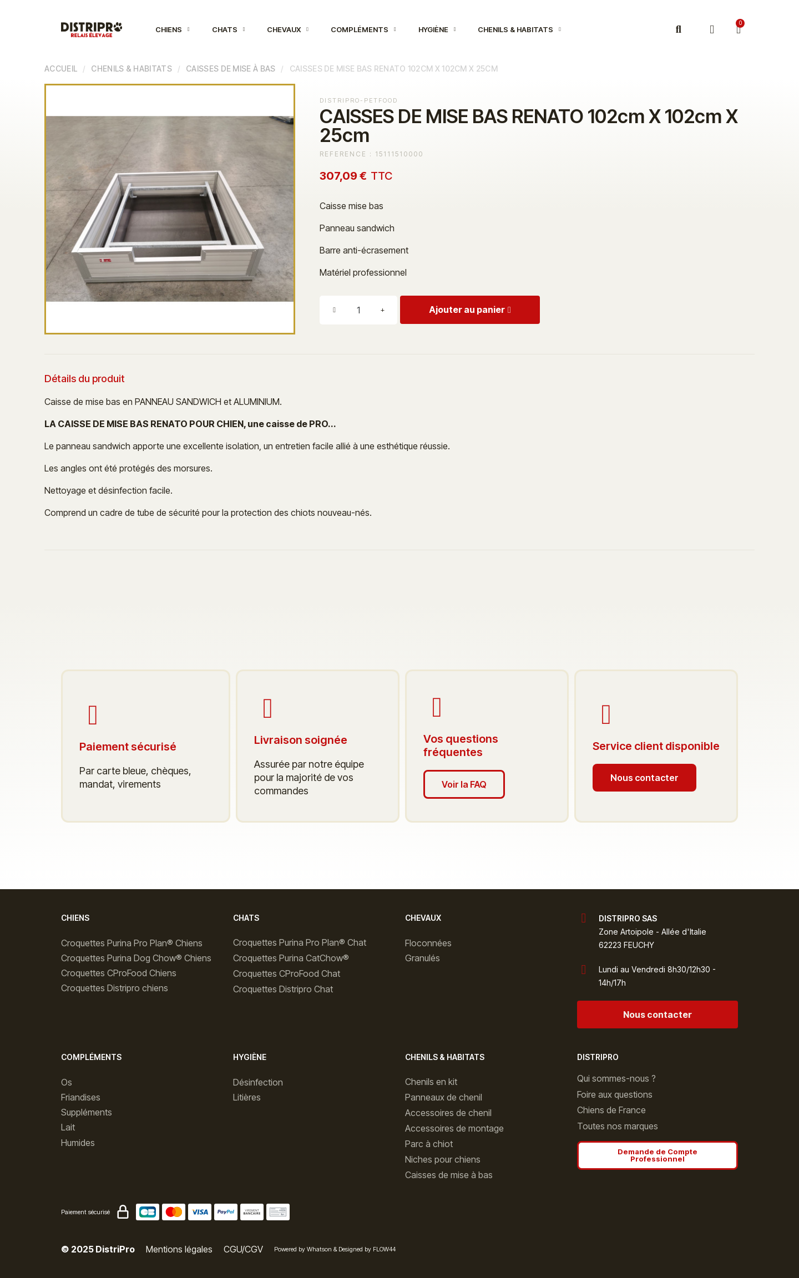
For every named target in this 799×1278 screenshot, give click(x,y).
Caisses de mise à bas (230, 69)
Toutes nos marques (617, 1126)
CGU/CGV (243, 1249)
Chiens (172, 29)
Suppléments (86, 1112)
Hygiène (437, 29)
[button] (678, 30)
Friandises (80, 1097)
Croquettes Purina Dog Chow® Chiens (136, 957)
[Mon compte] (712, 30)
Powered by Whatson (303, 1249)
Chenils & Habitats (519, 29)
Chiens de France (611, 1109)
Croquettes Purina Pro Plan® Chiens (132, 943)
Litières (247, 1097)
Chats (228, 29)
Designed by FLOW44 (367, 1249)
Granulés (422, 957)
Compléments (363, 29)
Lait (68, 1127)
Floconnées (428, 943)
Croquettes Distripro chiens (114, 987)
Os (66, 1082)
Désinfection (258, 1082)
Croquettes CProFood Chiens (118, 972)
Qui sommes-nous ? (616, 1078)
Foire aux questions (615, 1094)
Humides (78, 1142)
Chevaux (288, 29)
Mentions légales (179, 1249)
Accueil (60, 69)
